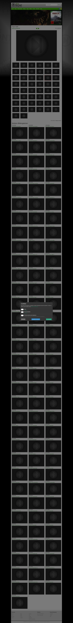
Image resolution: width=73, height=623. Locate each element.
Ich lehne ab (23, 319)
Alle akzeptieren (48, 319)
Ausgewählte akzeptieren (36, 319)
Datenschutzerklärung (34, 306)
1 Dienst (25, 310)
